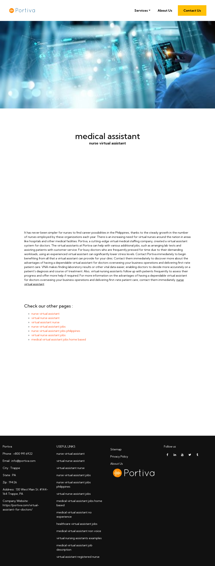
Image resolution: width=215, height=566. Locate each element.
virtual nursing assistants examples (79, 538)
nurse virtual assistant (107, 193)
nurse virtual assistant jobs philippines (55, 331)
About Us (165, 10)
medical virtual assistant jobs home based (58, 339)
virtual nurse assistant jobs (48, 335)
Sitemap (116, 449)
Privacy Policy (119, 456)
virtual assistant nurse (45, 322)
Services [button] (141, 10)
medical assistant (107, 392)
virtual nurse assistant (45, 318)
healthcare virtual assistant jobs (76, 524)
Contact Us (192, 10)
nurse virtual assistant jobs (48, 326)
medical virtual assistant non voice (78, 531)
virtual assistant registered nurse (78, 556)
